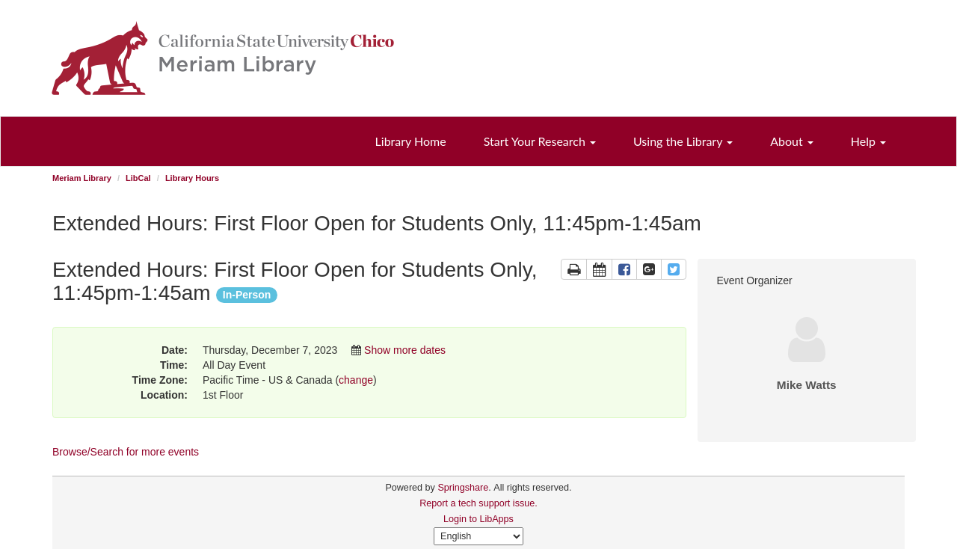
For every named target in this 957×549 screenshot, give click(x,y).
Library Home (410, 141)
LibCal (138, 178)
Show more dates (405, 350)
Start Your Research (540, 141)
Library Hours (192, 178)
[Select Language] (478, 536)
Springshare (462, 487)
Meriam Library (81, 178)
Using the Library (683, 141)
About (791, 141)
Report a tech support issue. (478, 503)
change (356, 380)
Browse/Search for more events (125, 452)
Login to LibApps (478, 519)
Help (868, 141)
